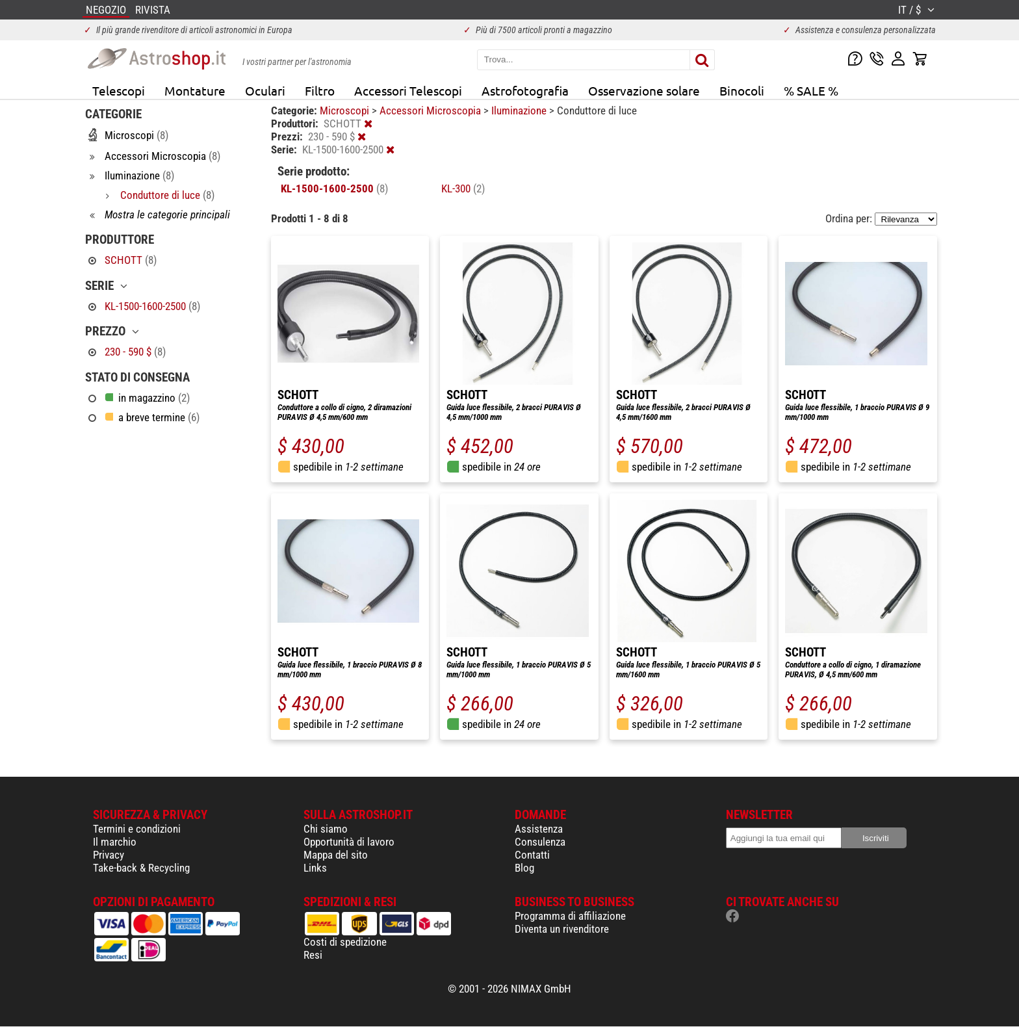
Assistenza (539, 828)
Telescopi (118, 90)
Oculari (265, 90)
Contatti (532, 854)
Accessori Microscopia (432, 110)
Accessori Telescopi (408, 90)
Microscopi (346, 110)
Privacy (108, 854)
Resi (312, 954)
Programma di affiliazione (570, 915)
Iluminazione (520, 110)
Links (315, 867)
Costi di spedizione (345, 941)
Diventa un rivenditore (562, 928)
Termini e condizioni (137, 828)
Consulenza (540, 841)
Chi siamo (325, 828)
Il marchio (114, 841)
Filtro (320, 90)
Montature (195, 90)
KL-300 (463, 188)
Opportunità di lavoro (348, 841)
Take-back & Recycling (141, 867)
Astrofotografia (525, 90)
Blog (524, 867)
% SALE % (811, 90)
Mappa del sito (335, 854)
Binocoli (741, 90)
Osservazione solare (644, 90)
